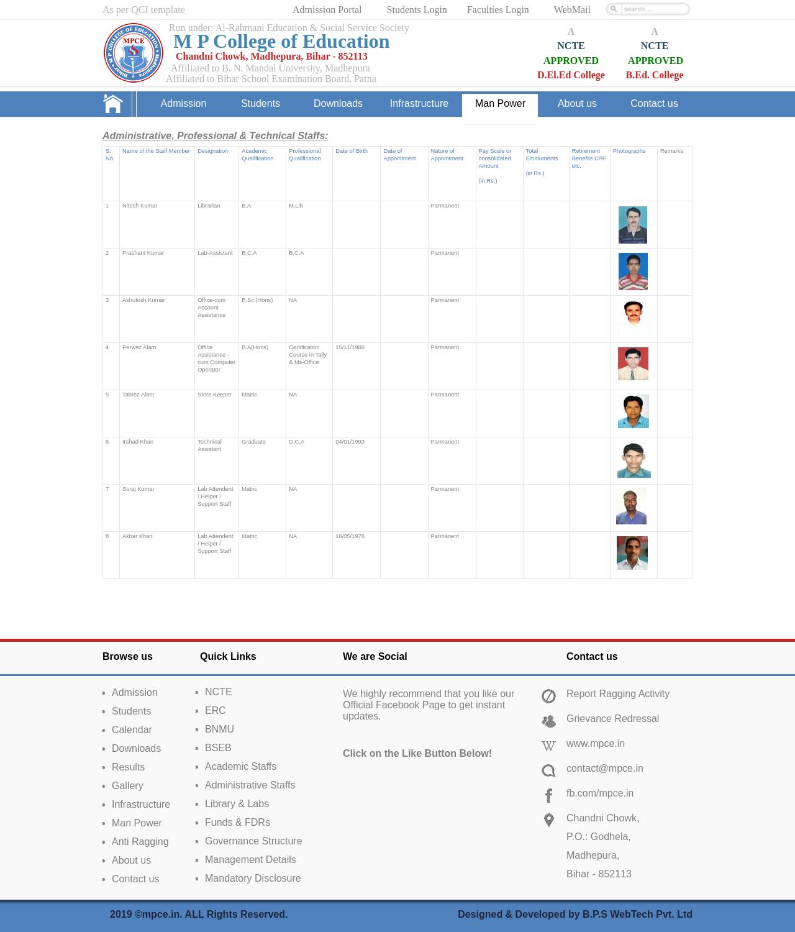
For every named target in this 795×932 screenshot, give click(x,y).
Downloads (136, 748)
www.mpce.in (595, 743)
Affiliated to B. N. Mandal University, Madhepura (270, 68)
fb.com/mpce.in (600, 793)
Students (131, 711)
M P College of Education (281, 41)
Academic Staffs (240, 766)
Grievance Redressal (612, 718)
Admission (135, 692)
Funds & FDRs (237, 822)
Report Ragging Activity (618, 693)
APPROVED (571, 60)
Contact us (135, 879)
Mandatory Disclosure (253, 878)
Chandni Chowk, (602, 818)
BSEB (218, 747)
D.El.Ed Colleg (569, 75)
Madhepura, (592, 855)
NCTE (570, 45)
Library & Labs (237, 803)
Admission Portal (329, 9)
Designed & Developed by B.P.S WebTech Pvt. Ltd (575, 914)
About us (131, 860)
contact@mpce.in (604, 768)
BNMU (219, 729)
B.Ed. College (655, 75)
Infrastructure (141, 804)
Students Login (417, 9)
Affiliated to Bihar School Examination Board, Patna (271, 78)
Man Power (137, 823)
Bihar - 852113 (599, 874)
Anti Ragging (140, 841)
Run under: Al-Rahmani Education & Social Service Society (289, 27)
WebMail (572, 9)
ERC (215, 710)
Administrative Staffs (250, 785)
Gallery (127, 785)
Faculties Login (498, 9)
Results (128, 767)
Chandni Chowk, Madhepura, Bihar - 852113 (272, 56)
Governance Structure (253, 841)
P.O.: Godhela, (598, 836)
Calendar (132, 729)
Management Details (250, 859)
